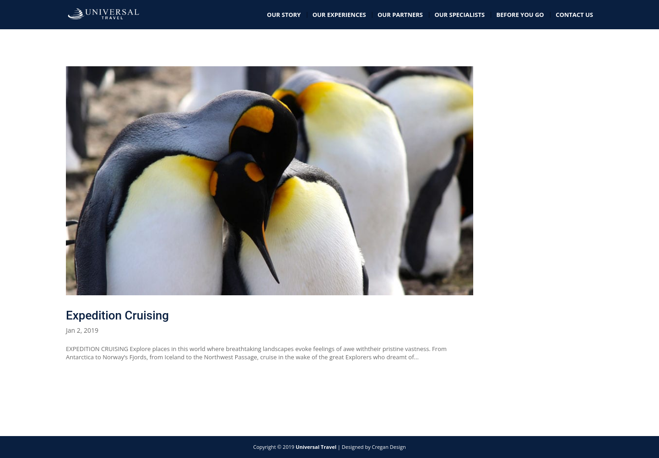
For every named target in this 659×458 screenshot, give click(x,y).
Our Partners (400, 15)
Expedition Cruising (117, 315)
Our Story (284, 15)
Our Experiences (339, 15)
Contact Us (574, 15)
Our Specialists (459, 15)
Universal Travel (316, 446)
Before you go (520, 15)
